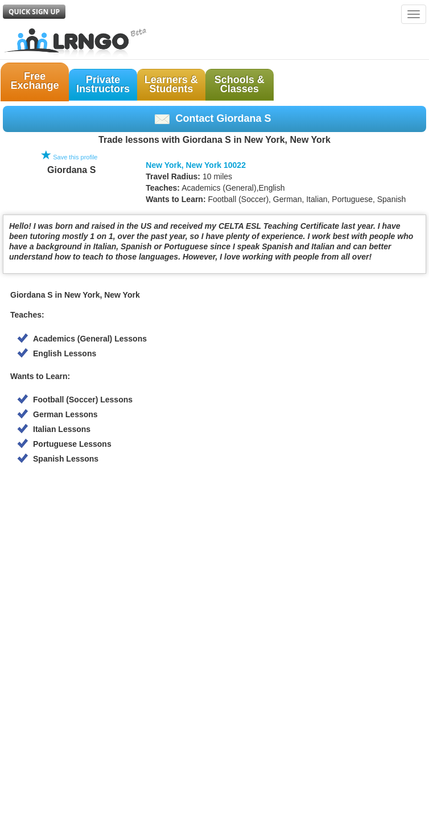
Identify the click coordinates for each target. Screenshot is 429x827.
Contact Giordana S (213, 118)
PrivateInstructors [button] (103, 84)
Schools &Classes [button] (239, 84)
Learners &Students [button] (171, 84)
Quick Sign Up (34, 12)
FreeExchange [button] (34, 81)
